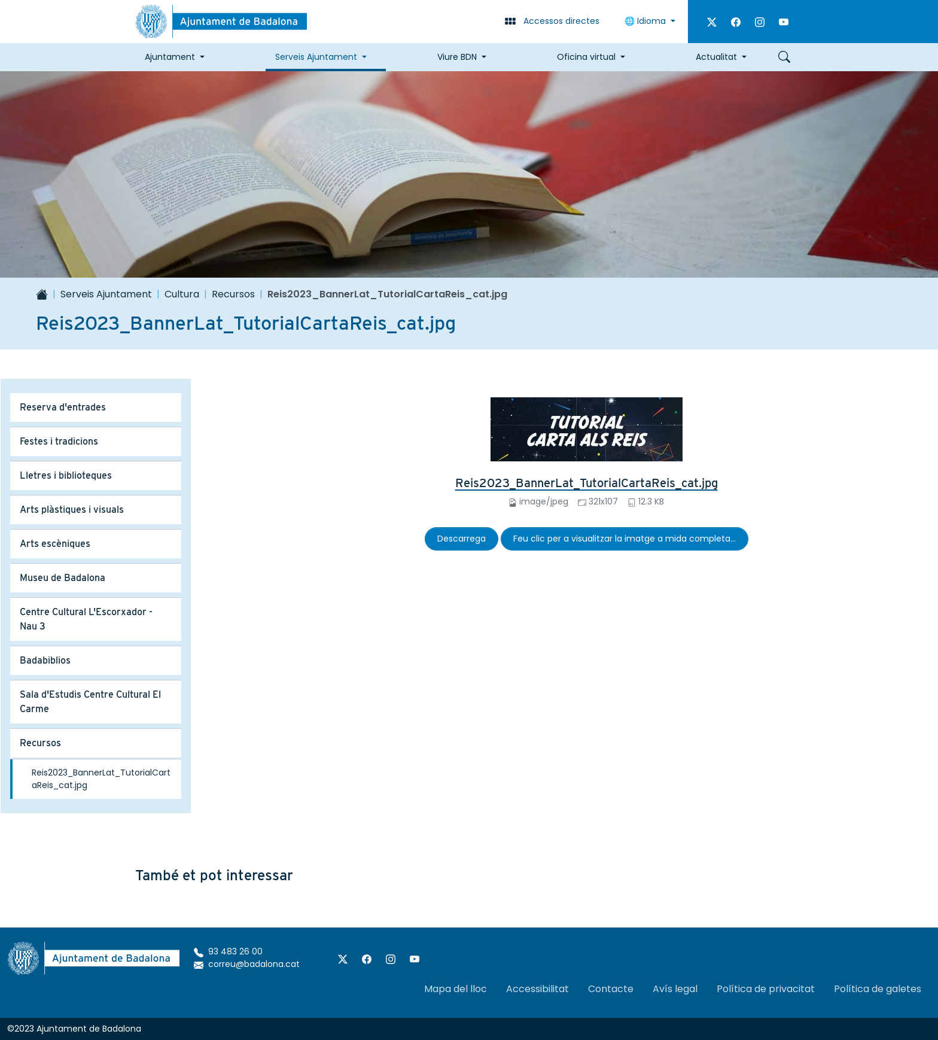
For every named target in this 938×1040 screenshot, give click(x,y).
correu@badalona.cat (247, 964)
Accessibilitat (537, 989)
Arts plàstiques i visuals (72, 509)
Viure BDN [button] (457, 57)
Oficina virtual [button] (586, 57)
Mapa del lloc (455, 989)
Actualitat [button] (716, 57)
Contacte (611, 989)
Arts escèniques (55, 543)
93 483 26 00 (228, 951)
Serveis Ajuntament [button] (316, 57)
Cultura (182, 294)
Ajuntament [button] (170, 57)
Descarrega (461, 539)
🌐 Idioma (646, 21)
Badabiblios (45, 660)
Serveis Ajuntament (106, 294)
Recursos (233, 294)
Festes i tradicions (59, 441)
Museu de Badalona (62, 577)
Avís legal (675, 989)
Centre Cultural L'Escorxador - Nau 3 (86, 619)
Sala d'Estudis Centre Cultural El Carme (90, 701)
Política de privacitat (766, 989)
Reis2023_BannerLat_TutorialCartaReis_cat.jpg (586, 483)
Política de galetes (877, 989)
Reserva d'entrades (63, 407)
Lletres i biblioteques (66, 475)
